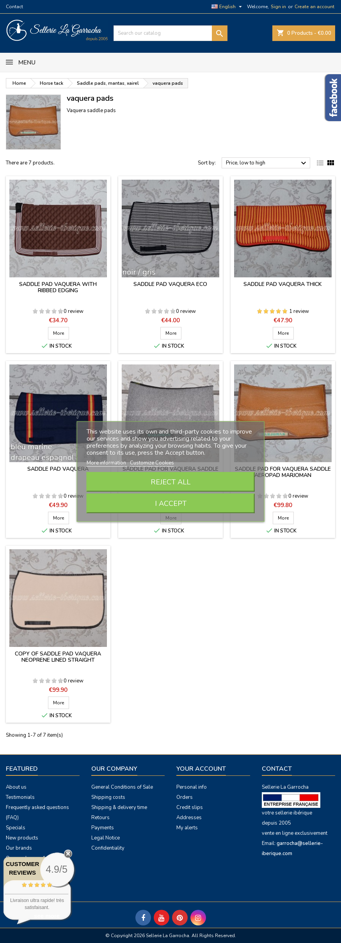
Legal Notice (105, 837)
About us (16, 787)
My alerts (187, 827)
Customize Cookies (152, 462)
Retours (100, 817)
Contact (14, 7)
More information (107, 462)
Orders (184, 797)
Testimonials (20, 797)
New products (22, 837)
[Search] (170, 33)
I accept (170, 503)
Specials (15, 827)
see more (47, 916)
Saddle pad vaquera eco (170, 284)
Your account (201, 768)
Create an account (314, 7)
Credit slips (189, 807)
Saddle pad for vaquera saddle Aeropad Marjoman (283, 472)
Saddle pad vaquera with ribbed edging (58, 287)
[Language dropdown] (227, 6)
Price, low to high (267, 163)
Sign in (278, 7)
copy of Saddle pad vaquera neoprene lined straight (58, 657)
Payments (102, 827)
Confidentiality (107, 848)
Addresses (189, 817)
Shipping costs (108, 797)
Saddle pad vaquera (58, 469)
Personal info (191, 787)
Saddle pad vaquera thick (282, 284)
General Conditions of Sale (122, 787)
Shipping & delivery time (119, 807)
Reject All (170, 482)
